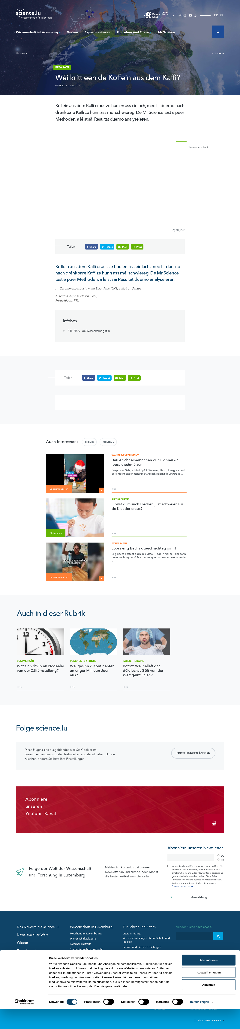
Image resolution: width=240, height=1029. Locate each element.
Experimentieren (97, 32)
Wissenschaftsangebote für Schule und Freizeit (146, 938)
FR (221, 15)
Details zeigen (199, 1021)
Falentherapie (133, 661)
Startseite (218, 53)
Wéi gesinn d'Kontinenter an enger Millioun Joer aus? (92, 670)
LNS (78, 85)
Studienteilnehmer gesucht (86, 947)
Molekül (108, 441)
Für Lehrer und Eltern (134, 32)
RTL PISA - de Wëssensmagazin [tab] (89, 331)
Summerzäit (25, 661)
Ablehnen (208, 1004)
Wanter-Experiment (125, 455)
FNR (72, 85)
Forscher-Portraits (80, 942)
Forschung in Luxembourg (86, 931)
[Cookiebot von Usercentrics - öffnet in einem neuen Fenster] (24, 1021)
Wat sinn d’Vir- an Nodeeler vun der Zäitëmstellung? (40, 668)
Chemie (89, 441)
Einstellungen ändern (193, 753)
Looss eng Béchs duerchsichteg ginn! (144, 548)
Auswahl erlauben (209, 992)
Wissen (72, 32)
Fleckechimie (120, 499)
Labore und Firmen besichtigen (142, 945)
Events (74, 957)
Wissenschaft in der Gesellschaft (89, 952)
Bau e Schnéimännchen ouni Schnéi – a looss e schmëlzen (145, 462)
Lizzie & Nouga (132, 931)
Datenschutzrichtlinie (182, 884)
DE (216, 15)
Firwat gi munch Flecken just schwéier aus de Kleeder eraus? (148, 506)
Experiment (119, 543)
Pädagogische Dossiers (137, 950)
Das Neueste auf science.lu (37, 925)
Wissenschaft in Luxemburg (38, 32)
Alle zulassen (209, 979)
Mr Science (166, 32)
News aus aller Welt (32, 933)
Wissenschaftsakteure (83, 936)
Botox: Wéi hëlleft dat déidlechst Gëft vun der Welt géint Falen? (143, 670)
